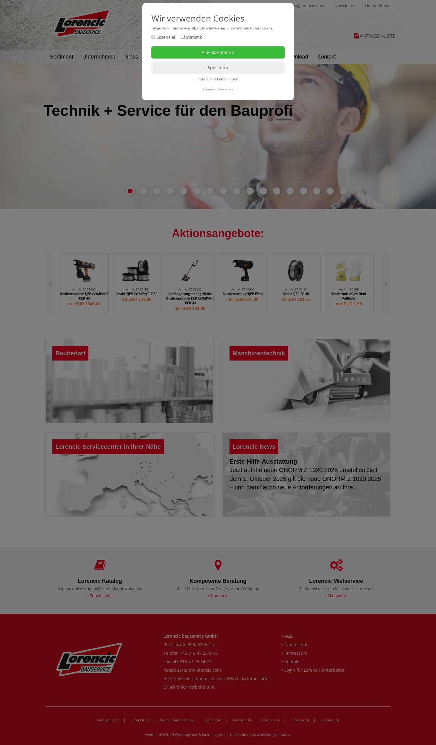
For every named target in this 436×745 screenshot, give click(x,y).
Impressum (209, 89)
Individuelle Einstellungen (218, 79)
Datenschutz (225, 89)
